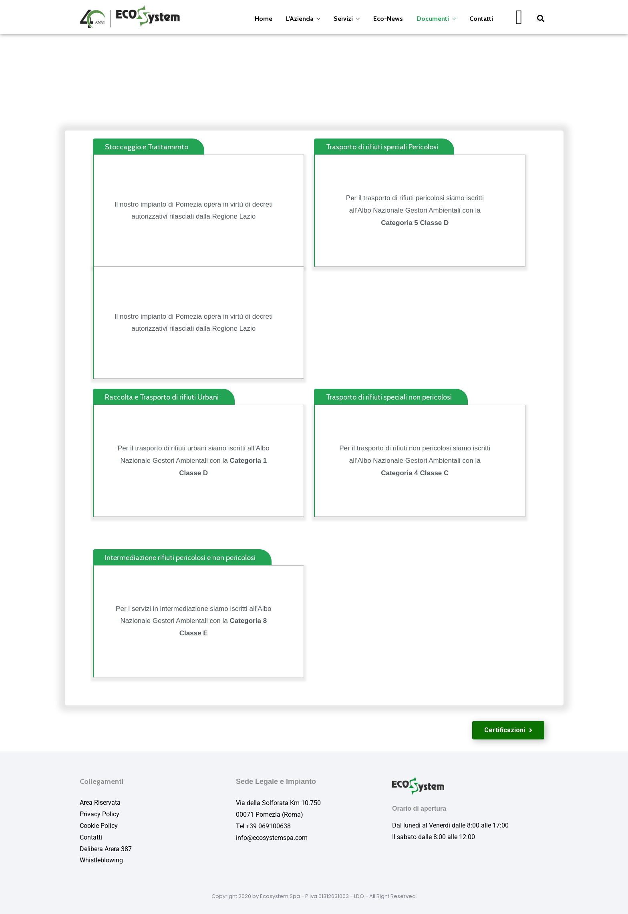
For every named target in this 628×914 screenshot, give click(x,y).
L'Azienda (299, 18)
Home (263, 18)
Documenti (433, 18)
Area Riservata (100, 802)
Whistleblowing (101, 860)
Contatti (481, 18)
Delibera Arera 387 (106, 849)
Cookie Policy (99, 826)
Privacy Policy (99, 814)
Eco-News (388, 18)
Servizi (343, 18)
